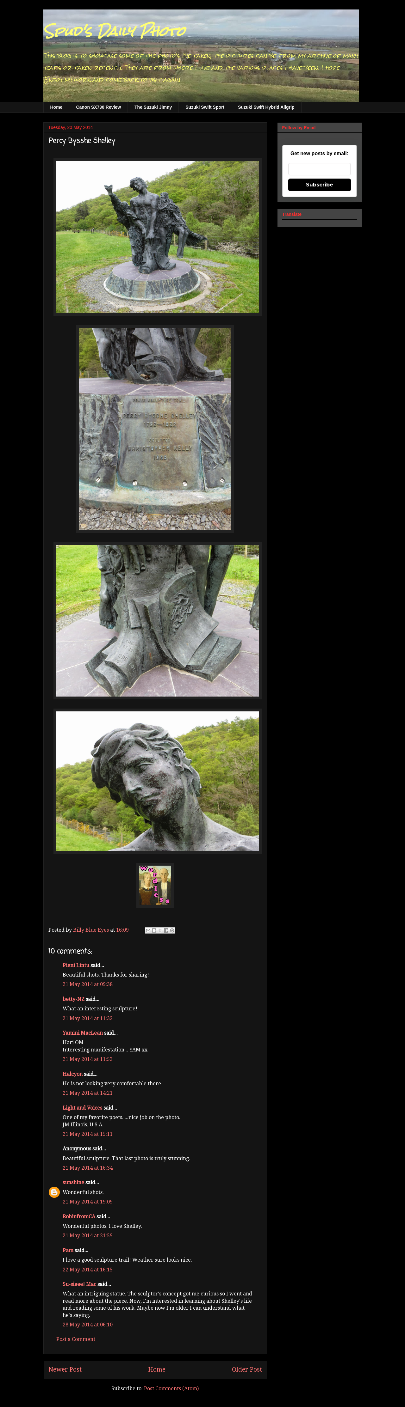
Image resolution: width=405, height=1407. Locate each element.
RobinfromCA (79, 1217)
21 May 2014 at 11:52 (88, 1059)
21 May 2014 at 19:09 (88, 1202)
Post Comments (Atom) (171, 1389)
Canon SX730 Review (98, 107)
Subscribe (319, 185)
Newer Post (65, 1369)
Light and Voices (82, 1108)
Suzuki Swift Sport (204, 107)
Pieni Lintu (76, 965)
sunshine (73, 1182)
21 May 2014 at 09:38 (88, 984)
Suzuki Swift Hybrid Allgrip (266, 107)
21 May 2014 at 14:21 (88, 1093)
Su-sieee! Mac (79, 1284)
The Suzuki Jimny (153, 107)
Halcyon (73, 1074)
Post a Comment (75, 1339)
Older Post (247, 1369)
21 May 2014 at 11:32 (88, 1018)
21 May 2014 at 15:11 (88, 1134)
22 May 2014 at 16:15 (88, 1270)
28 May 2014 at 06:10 (88, 1325)
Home (56, 107)
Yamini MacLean (83, 1033)
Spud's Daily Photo (114, 31)
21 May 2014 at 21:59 (88, 1236)
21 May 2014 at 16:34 (88, 1168)
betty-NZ (73, 999)
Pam (69, 1250)
